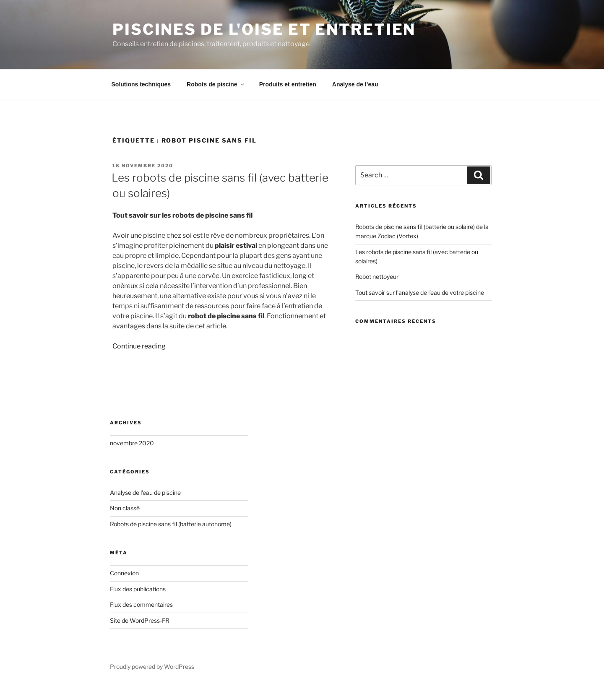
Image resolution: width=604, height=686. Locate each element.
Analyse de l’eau (355, 84)
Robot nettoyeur (376, 276)
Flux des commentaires (141, 604)
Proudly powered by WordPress (152, 666)
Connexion (124, 573)
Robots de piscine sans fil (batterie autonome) (171, 523)
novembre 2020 (132, 443)
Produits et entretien (287, 84)
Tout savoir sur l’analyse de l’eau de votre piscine (419, 292)
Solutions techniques (141, 84)
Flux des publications (138, 588)
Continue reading (139, 346)
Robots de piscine (216, 84)
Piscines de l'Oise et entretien (264, 29)
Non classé (125, 508)
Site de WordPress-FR (139, 620)
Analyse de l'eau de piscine (145, 492)
